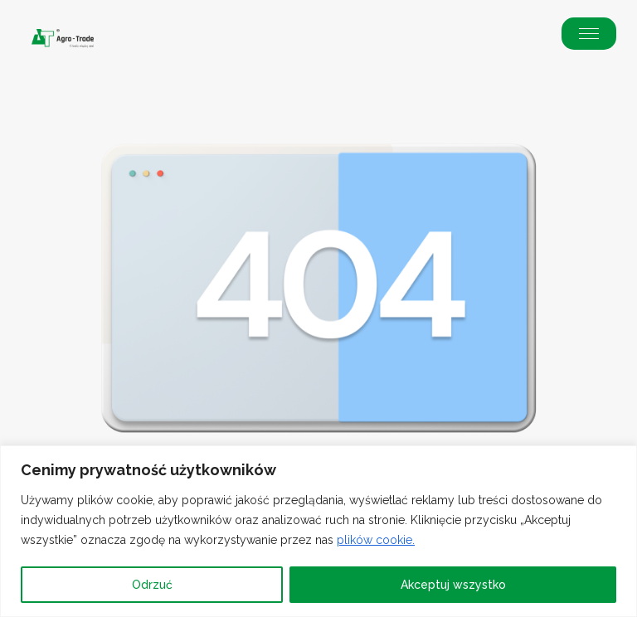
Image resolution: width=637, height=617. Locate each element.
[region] (318, 531)
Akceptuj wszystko (453, 584)
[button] (589, 33)
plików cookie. (376, 540)
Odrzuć (152, 584)
